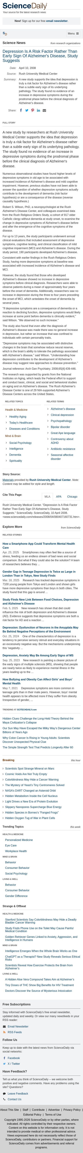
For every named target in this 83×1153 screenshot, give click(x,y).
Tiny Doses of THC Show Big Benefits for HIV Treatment (39, 985)
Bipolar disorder (60, 427)
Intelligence (16, 448)
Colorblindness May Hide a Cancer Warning (32, 779)
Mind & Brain (13, 436)
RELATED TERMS (55, 401)
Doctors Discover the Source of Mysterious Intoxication (38, 990)
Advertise (54, 1109)
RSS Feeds (15, 1032)
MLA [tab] (47, 496)
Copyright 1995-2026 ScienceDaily (25, 1119)
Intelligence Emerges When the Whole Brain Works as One (41, 951)
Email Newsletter (18, 1026)
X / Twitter (14, 1063)
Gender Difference (16, 896)
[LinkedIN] (38, 110)
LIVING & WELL (10, 879)
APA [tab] (58, 496)
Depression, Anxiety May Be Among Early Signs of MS (38, 655)
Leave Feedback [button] (18, 1093)
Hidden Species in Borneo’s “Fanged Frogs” (32, 812)
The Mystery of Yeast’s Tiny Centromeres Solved (34, 785)
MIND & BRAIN (10, 857)
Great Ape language (63, 433)
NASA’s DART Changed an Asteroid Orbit (30, 790)
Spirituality (15, 460)
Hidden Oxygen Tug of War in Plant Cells (30, 818)
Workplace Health (16, 851)
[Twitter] (27, 110)
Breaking (8, 760)
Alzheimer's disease (63, 408)
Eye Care (11, 845)
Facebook (14, 1058)
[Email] (44, 110)
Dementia (15, 454)
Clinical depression (62, 414)
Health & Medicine (16, 409)
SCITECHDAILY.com (27, 709)
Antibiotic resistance (63, 448)
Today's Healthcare (21, 422)
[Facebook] (21, 110)
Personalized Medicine (19, 839)
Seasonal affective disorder (62, 456)
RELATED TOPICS (14, 401)
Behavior (10, 862)
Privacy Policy (72, 1109)
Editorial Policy (32, 1114)
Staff (25, 1109)
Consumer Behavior (17, 867)
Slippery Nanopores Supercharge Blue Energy (33, 807)
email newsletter (57, 20)
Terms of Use (53, 1114)
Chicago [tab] (72, 496)
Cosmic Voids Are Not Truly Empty (26, 774)
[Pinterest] (33, 110)
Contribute (38, 1109)
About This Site (9, 1109)
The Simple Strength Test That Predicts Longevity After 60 (38, 747)
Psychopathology (61, 421)
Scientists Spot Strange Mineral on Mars (29, 768)
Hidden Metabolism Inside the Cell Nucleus (31, 796)
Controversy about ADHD (62, 441)
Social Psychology (20, 442)
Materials (8, 479)
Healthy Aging (17, 416)
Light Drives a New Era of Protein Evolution (31, 801)
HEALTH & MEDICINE (13, 834)
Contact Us (14, 1099)
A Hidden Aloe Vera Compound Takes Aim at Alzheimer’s (39, 979)
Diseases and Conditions (24, 428)
